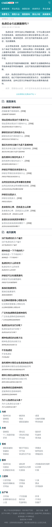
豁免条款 (46, 513)
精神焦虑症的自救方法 (12, 338)
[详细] (23, 111)
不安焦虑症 (7, 350)
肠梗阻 (6, 419)
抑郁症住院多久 (9, 194)
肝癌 (5, 438)
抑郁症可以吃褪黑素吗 (12, 275)
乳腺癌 (38, 435)
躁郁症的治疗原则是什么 (13, 132)
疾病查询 (46, 14)
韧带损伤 (39, 451)
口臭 (37, 480)
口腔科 (5, 476)
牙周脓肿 (39, 486)
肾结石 (6, 422)
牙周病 (22, 483)
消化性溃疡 (24, 435)
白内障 (38, 467)
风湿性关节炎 (25, 454)
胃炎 (21, 419)
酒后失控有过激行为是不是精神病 (17, 145)
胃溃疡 (38, 438)
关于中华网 (5, 513)
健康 (16, 3)
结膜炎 (6, 467)
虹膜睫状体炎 (9, 470)
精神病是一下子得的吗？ (13, 250)
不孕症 (38, 499)
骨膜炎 (6, 454)
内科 (4, 412)
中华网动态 (30, 516)
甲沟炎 (22, 438)
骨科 (4, 444)
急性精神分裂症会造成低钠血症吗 (17, 362)
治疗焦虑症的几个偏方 (12, 238)
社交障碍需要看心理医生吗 (14, 300)
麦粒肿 (22, 464)
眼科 (4, 460)
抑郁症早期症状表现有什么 (14, 169)
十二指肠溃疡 (9, 435)
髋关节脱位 (24, 448)
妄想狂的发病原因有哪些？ (14, 219)
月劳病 (6, 496)
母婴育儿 (5, 14)
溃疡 (21, 486)
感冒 (37, 416)
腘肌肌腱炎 (24, 422)
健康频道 (5, 19)
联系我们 (22, 513)
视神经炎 (7, 416)
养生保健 (46, 9)
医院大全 (16, 14)
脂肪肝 (38, 432)
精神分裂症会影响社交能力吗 (15, 375)
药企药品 (16, 9)
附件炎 (22, 499)
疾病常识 (36, 9)
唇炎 (37, 483)
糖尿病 (22, 416)
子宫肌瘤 (23, 496)
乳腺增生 (23, 502)
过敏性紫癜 (40, 419)
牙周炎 (6, 486)
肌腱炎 (6, 451)
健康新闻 (5, 9)
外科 (4, 428)
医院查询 (26, 14)
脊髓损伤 (39, 454)
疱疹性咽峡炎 (9, 483)
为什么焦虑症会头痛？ (12, 400)
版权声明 (38, 513)
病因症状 (26, 9)
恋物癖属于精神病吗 (11, 107)
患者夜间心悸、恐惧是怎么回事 (16, 207)
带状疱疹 (39, 422)
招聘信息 (30, 513)
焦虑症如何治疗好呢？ (12, 325)
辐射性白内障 (25, 467)
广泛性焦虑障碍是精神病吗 (14, 313)
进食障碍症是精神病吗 (12, 387)
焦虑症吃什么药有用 (11, 263)
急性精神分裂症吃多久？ (13, 157)
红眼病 (22, 470)
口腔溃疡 (7, 480)
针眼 (37, 470)
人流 (5, 502)
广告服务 (14, 513)
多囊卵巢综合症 (10, 499)
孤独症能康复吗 (9, 288)
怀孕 (37, 496)
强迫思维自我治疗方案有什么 (15, 120)
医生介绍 (36, 14)
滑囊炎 (38, 448)
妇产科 (5, 492)
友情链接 (21, 516)
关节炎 (22, 451)
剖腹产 (38, 502)
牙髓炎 (22, 480)
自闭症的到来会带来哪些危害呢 (16, 182)
